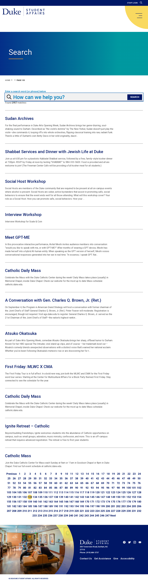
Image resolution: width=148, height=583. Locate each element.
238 (60, 515)
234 (40, 515)
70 (107, 483)
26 (14, 478)
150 (118, 496)
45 (113, 478)
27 (19, 478)
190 (56, 506)
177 (123, 501)
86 (55, 487)
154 (139, 496)
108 (35, 492)
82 (35, 487)
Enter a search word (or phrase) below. (25, 91)
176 (118, 501)
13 (82, 473)
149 (113, 496)
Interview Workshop (23, 214)
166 (66, 501)
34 (55, 478)
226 (108, 510)
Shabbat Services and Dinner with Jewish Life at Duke (54, 151)
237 (55, 515)
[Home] (23, 12)
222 (87, 510)
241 (76, 515)
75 (133, 483)
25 (9, 478)
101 (134, 487)
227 (113, 510)
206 (139, 506)
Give (115, 558)
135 (40, 496)
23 (134, 473)
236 (50, 515)
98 (118, 487)
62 (66, 483)
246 (102, 515)
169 (82, 501)
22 (128, 473)
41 (92, 478)
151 (123, 496)
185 (30, 506)
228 (118, 510)
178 (128, 501)
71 (113, 483)
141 (71, 496)
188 (45, 506)
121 (102, 492)
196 (87, 506)
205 (134, 506)
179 (134, 501)
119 (92, 492)
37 (71, 478)
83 (40, 487)
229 (123, 510)
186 (35, 506)
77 (9, 487)
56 (35, 483)
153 (134, 496)
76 (139, 483)
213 (40, 510)
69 (102, 483)
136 (45, 496)
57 (40, 483)
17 (102, 473)
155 (9, 501)
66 (87, 483)
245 (97, 515)
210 (24, 510)
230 (128, 510)
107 (30, 492)
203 (123, 506)
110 (45, 492)
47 (123, 478)
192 (66, 506)
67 (92, 483)
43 (102, 478)
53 (19, 483)
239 (66, 515)
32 (45, 478)
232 (139, 510)
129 (9, 496)
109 (40, 492)
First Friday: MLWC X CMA (28, 366)
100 (128, 487)
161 (40, 501)
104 (14, 492)
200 (108, 506)
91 (81, 487)
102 (139, 487)
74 (128, 483)
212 (35, 510)
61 (61, 483)
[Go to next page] (113, 515)
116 (76, 492)
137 (50, 496)
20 (118, 473)
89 (71, 487)
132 (24, 496)
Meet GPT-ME (17, 237)
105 (19, 492)
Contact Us (86, 558)
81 (29, 487)
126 (128, 492)
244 (92, 515)
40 (87, 478)
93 (92, 487)
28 (24, 478)
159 (30, 501)
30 (35, 478)
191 (61, 506)
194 (76, 506)
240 (71, 515)
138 (56, 496)
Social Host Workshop (25, 181)
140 (66, 496)
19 (113, 473)
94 (97, 487)
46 (118, 478)
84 (45, 487)
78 (14, 487)
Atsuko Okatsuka (21, 333)
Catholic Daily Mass (23, 270)
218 (66, 510)
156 (14, 501)
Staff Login (132, 3)
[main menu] (138, 15)
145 (92, 496)
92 (87, 487)
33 (50, 478)
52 (14, 483)
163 (50, 501)
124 (118, 492)
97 (113, 487)
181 (9, 506)
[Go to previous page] (11, 474)
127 (134, 492)
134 (35, 496)
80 (24, 487)
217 (61, 510)
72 (118, 483)
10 (66, 473)
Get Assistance (102, 558)
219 (71, 510)
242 (81, 515)
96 (107, 487)
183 (19, 506)
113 (61, 492)
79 (19, 487)
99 (123, 487)
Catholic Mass (18, 455)
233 (34, 515)
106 (24, 492)
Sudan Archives (19, 118)
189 (50, 506)
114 (66, 492)
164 (56, 501)
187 (40, 506)
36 (66, 478)
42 (97, 478)
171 (92, 501)
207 (9, 510)
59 (50, 483)
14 (87, 473)
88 (66, 487)
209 (19, 510)
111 (50, 492)
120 (97, 492)
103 (9, 492)
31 (40, 478)
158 (24, 501)
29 (29, 478)
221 (82, 510)
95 (102, 487)
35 (61, 478)
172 (97, 501)
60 (55, 483)
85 (50, 487)
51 (9, 483)
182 (14, 506)
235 (45, 515)
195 (82, 506)
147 (102, 496)
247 (107, 515)
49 (133, 478)
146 (97, 496)
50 (139, 478)
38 (76, 478)
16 (97, 473)
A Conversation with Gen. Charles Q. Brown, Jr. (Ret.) (53, 300)
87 (61, 487)
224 (97, 510)
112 (56, 492)
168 (76, 501)
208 (14, 510)
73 (123, 483)
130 (14, 496)
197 (92, 506)
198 (97, 506)
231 (134, 510)
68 (97, 483)
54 (24, 483)
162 (45, 501)
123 (113, 492)
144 (87, 496)
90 (76, 487)
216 (56, 510)
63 (71, 483)
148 (108, 496)
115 (71, 492)
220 (76, 510)
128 (139, 492)
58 (45, 483)
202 (118, 506)
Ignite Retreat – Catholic (27, 426)
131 (19, 496)
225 (102, 510)
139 (61, 496)
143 (82, 496)
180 (139, 501)
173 (102, 501)
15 (92, 473)
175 (113, 501)
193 (71, 506)
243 (86, 515)
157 (19, 501)
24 (139, 473)
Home (7, 80)
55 (29, 483)
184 (24, 506)
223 (92, 510)
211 (30, 510)
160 (35, 501)
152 (128, 496)
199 (102, 506)
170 (87, 501)
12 (76, 473)
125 (123, 492)
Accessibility (127, 558)
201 (113, 506)
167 (71, 501)
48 (128, 478)
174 (108, 501)
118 (87, 492)
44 (107, 478)
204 (128, 506)
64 (76, 483)
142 (76, 496)
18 (108, 473)
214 (45, 510)
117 (82, 492)
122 (108, 492)
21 (123, 473)
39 (81, 478)
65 (81, 483)
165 (61, 501)
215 (50, 510)
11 (71, 473)
